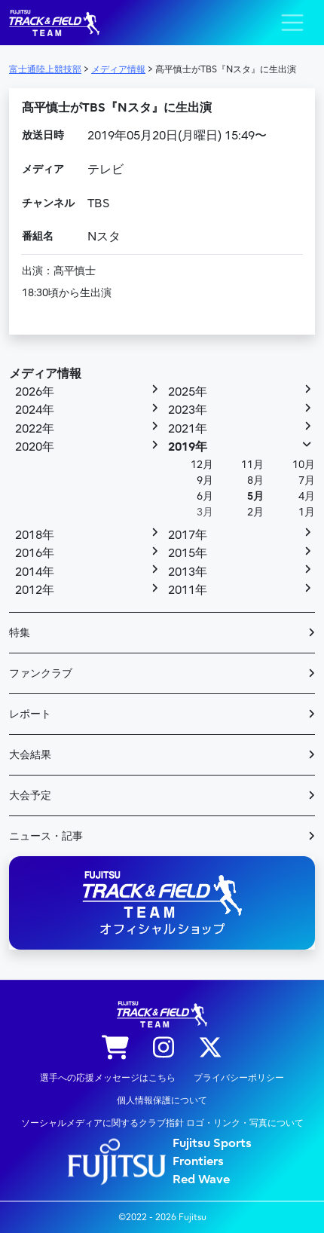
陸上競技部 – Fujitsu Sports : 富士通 (54, 23)
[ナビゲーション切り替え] (292, 22)
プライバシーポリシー (239, 1077)
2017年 (187, 535)
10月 (303, 464)
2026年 (34, 392)
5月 (255, 496)
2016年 (34, 553)
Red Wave (201, 1179)
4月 (306, 496)
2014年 (34, 572)
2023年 (187, 410)
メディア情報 (45, 374)
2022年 (34, 429)
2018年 (34, 535)
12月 (202, 464)
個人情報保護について (162, 1100)
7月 (306, 480)
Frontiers (198, 1161)
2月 (255, 512)
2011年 (187, 590)
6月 (205, 496)
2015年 (187, 553)
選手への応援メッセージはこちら (108, 1077)
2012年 (34, 590)
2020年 (34, 447)
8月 (255, 480)
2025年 (187, 392)
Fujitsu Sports (212, 1143)
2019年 (187, 447)
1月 (306, 512)
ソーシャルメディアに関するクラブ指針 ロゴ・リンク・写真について (162, 1123)
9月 (205, 480)
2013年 (187, 572)
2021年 (187, 429)
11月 (252, 464)
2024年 (34, 410)
